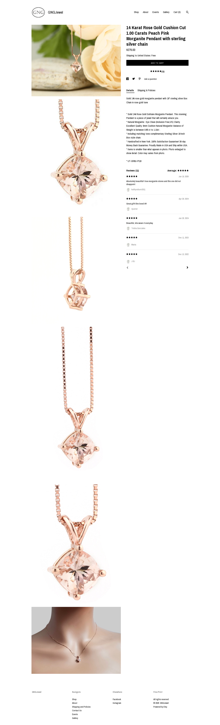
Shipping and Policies (81, 706)
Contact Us (77, 710)
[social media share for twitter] (133, 79)
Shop (136, 12)
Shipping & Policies (146, 90)
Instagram (117, 703)
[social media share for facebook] (127, 79)
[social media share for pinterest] (139, 79)
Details (130, 90)
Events (155, 12)
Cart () (177, 12)
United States (144, 55)
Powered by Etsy (160, 706)
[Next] (187, 267)
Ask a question (150, 79)
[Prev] (127, 268)
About (145, 12)
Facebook (117, 699)
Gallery (166, 12)
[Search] (187, 12)
